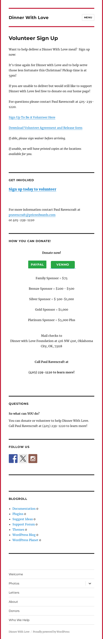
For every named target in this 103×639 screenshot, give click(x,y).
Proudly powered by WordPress (51, 631)
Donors (14, 611)
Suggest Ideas (22, 519)
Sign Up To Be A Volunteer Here (32, 117)
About (13, 602)
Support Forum (23, 524)
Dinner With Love (29, 17)
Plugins (17, 514)
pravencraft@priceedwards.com (32, 215)
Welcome (16, 574)
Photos (14, 583)
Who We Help (19, 620)
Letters (14, 592)
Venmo (62, 264)
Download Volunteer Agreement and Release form (45, 128)
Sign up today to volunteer (32, 189)
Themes (18, 529)
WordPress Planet (25, 540)
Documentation (24, 508)
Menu (88, 17)
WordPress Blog (24, 535)
